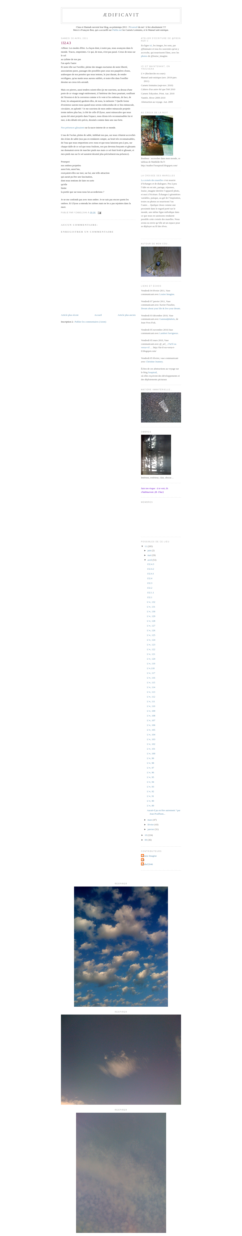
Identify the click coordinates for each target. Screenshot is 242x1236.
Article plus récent (69, 315)
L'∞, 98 (150, 763)
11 (146, 546)
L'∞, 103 (151, 739)
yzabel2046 (147, 864)
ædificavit (121, 14)
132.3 (149, 583)
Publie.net (117, 30)
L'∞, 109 (151, 711)
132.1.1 (150, 592)
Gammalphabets (167, 319)
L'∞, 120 (151, 658)
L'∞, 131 (151, 606)
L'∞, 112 (151, 696)
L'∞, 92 (150, 791)
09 (146, 839)
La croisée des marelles (152, 180)
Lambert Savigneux (168, 333)
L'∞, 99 (150, 758)
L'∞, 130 (151, 611)
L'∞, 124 (151, 639)
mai (150, 555)
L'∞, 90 (150, 800)
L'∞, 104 (151, 734)
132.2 (149, 587)
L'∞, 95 (150, 777)
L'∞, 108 (151, 715)
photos (144, 56)
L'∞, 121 (151, 654)
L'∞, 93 (150, 786)
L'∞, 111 (151, 701)
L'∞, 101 (151, 748)
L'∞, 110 (151, 706)
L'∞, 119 (151, 663)
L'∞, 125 (151, 635)
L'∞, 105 (151, 729)
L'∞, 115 (151, 682)
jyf (143, 860)
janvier (151, 829)
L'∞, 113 (151, 692)
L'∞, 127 (151, 625)
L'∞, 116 (151, 677)
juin (150, 550)
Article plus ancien (127, 315)
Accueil (98, 315)
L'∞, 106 (151, 725)
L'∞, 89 (150, 805)
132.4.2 (150, 568)
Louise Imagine (166, 294)
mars (150, 819)
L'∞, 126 (151, 630)
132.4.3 (150, 564)
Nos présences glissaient (72, 127)
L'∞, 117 (151, 673)
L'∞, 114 (151, 687)
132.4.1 (150, 573)
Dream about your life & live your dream (160, 308)
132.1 (149, 597)
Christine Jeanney (154, 361)
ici (151, 45)
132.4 (149, 578)
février (151, 824)
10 (146, 835)
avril (150, 560)
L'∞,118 (150, 668)
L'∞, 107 (151, 720)
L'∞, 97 (150, 767)
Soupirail (152, 372)
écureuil (134, 27)
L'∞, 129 (151, 616)
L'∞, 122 (151, 649)
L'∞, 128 (151, 621)
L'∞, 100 (151, 753)
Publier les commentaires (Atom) (90, 321)
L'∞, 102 (151, 744)
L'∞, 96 (150, 772)
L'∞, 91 (150, 796)
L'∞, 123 (151, 644)
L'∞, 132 (151, 602)
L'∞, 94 (150, 782)
